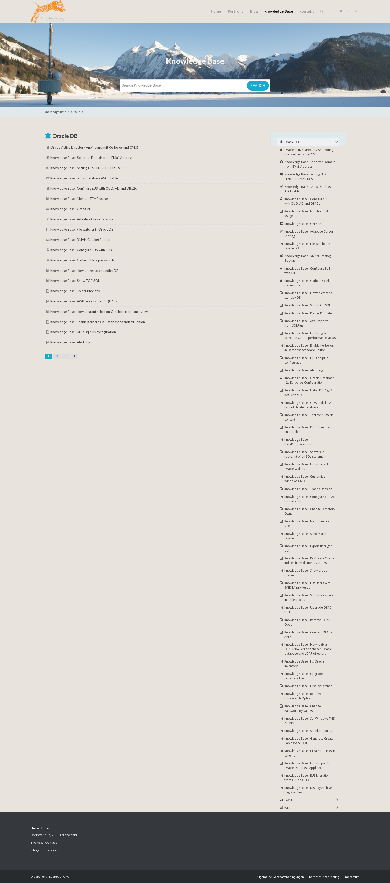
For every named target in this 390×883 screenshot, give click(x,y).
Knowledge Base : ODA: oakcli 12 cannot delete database (307, 405)
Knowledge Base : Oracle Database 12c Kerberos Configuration (309, 380)
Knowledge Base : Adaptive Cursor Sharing (81, 219)
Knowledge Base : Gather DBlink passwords (82, 260)
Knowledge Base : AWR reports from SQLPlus (83, 301)
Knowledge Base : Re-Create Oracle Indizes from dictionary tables (309, 560)
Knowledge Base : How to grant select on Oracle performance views (99, 312)
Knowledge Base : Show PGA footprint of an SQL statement (305, 454)
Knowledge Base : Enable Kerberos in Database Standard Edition (97, 322)
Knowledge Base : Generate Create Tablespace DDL (309, 740)
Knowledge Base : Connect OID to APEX (308, 634)
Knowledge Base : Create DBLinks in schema (309, 753)
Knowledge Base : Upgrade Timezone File (303, 676)
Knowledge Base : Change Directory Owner (309, 511)
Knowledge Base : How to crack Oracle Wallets (306, 466)
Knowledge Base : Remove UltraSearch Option (303, 696)
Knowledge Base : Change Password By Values (302, 708)
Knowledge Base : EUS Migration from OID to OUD (307, 777)
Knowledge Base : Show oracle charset (305, 572)
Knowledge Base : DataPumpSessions (298, 441)
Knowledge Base (55, 112)
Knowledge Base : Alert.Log (70, 342)
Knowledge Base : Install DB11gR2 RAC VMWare (308, 392)
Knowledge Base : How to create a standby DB (84, 271)
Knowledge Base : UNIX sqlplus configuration (83, 332)
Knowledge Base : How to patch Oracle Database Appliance (306, 765)
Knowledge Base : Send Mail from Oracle (307, 536)
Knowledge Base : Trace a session (308, 489)
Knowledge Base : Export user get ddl (308, 548)
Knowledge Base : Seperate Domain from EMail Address (91, 158)
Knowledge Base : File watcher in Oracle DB (82, 229)
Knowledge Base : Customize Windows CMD (304, 478)
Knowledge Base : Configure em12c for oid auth (309, 499)
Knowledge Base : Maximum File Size (306, 523)
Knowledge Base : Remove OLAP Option (307, 622)
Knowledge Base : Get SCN (70, 209)
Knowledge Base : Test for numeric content (308, 417)
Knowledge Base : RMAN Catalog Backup (80, 240)
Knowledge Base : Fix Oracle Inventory (304, 663)
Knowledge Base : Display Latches (308, 686)
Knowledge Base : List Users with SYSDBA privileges (307, 585)
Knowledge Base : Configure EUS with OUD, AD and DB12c (93, 188)
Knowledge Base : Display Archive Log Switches (308, 790)
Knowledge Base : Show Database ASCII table (84, 178)
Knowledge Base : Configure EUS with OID (81, 250)
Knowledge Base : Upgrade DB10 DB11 (307, 609)
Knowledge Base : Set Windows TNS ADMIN (309, 720)
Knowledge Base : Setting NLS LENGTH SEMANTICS (89, 168)
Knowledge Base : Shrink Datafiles (308, 731)
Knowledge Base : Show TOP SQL (75, 281)
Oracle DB (78, 112)
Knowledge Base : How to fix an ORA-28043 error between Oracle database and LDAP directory (308, 649)
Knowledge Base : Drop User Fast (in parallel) (308, 429)
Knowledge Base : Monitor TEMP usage (79, 199)
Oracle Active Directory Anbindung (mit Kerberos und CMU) (94, 147)
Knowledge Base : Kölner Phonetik (75, 291)
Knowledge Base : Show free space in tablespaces (308, 597)
